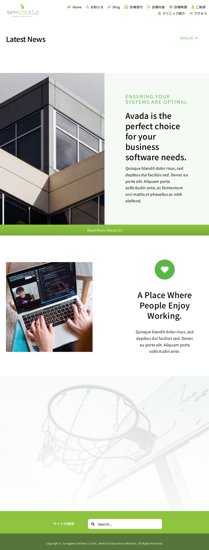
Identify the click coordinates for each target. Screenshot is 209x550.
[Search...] (125, 524)
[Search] (93, 524)
